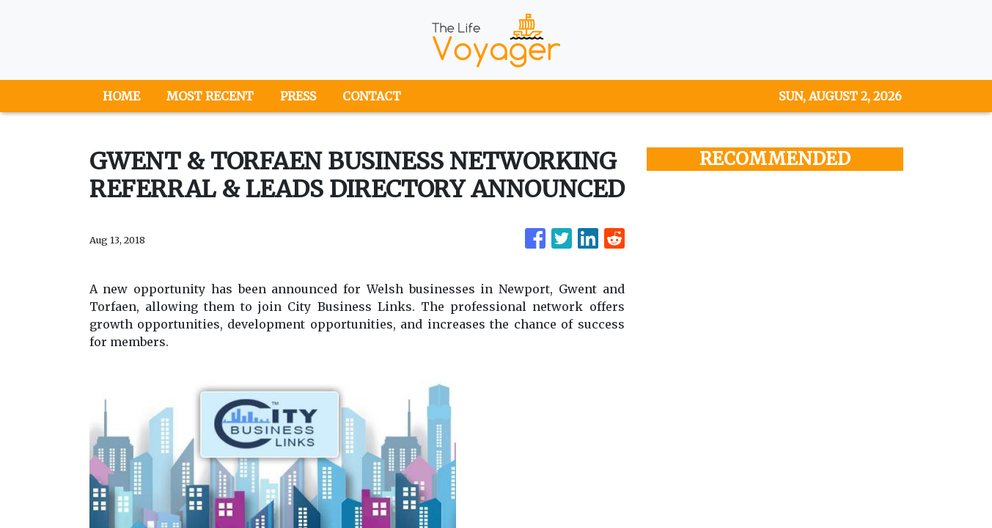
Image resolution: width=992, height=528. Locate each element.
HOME (121, 96)
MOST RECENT (210, 96)
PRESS (298, 96)
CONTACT (371, 96)
